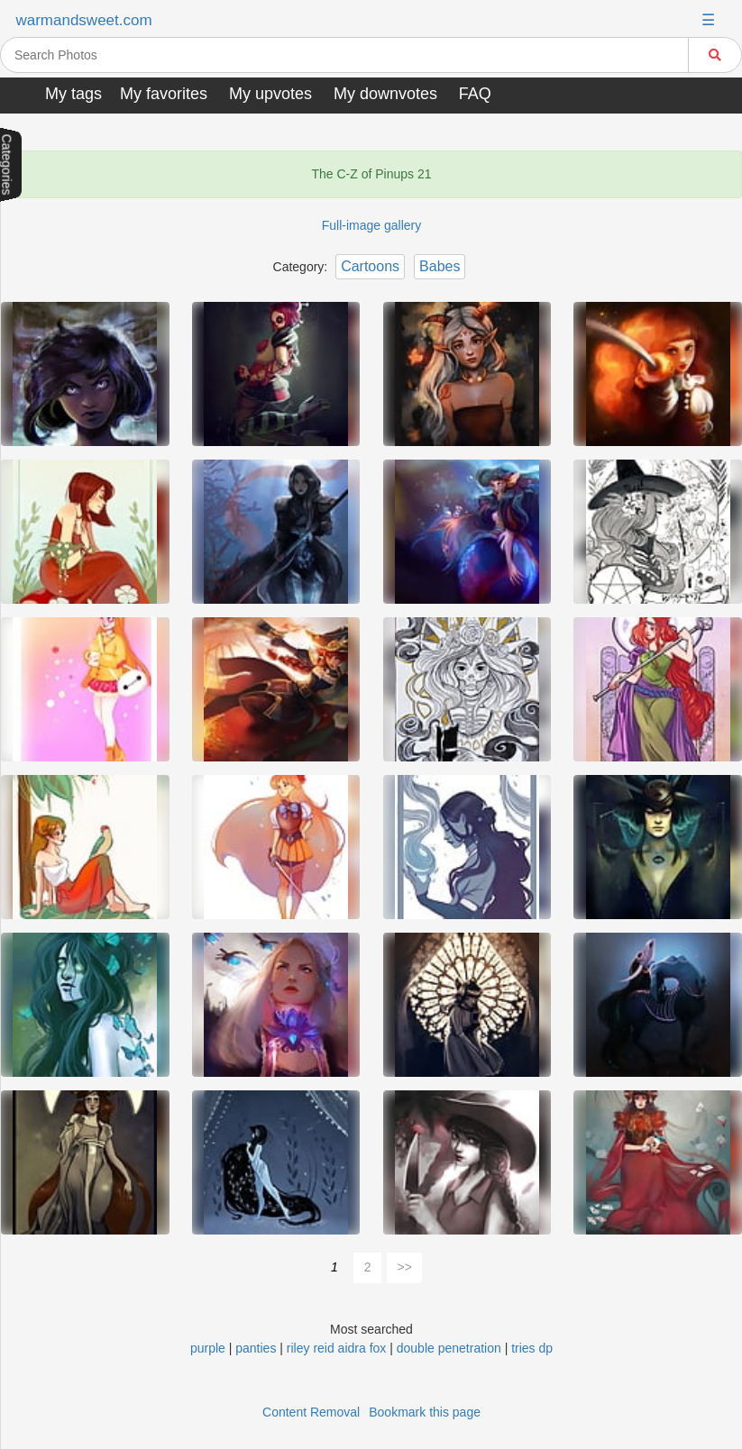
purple (207, 1348)
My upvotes (270, 94)
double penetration (449, 1348)
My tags (73, 94)
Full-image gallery (371, 225)
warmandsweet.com (83, 20)
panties (255, 1348)
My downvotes (385, 94)
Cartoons (370, 266)
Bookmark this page (425, 1412)
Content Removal (311, 1412)
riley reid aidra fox (337, 1348)
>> (405, 1267)
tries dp (532, 1348)
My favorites (163, 94)
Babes (439, 266)
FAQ (475, 94)
